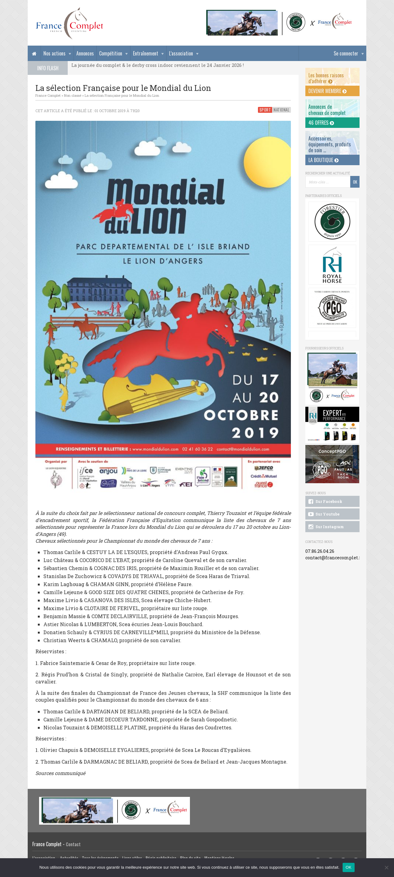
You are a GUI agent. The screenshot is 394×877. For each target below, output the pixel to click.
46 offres (321, 122)
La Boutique (323, 160)
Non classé (72, 95)
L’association (181, 53)
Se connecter (346, 53)
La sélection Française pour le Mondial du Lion (122, 95)
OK (349, 867)
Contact (73, 844)
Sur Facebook (324, 501)
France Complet (48, 95)
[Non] (386, 867)
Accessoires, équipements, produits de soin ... (329, 144)
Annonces (85, 53)
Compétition (110, 53)
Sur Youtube (323, 514)
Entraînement (145, 53)
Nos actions (54, 53)
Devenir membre (327, 91)
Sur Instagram (325, 527)
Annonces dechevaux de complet (327, 109)
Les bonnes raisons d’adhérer (326, 78)
